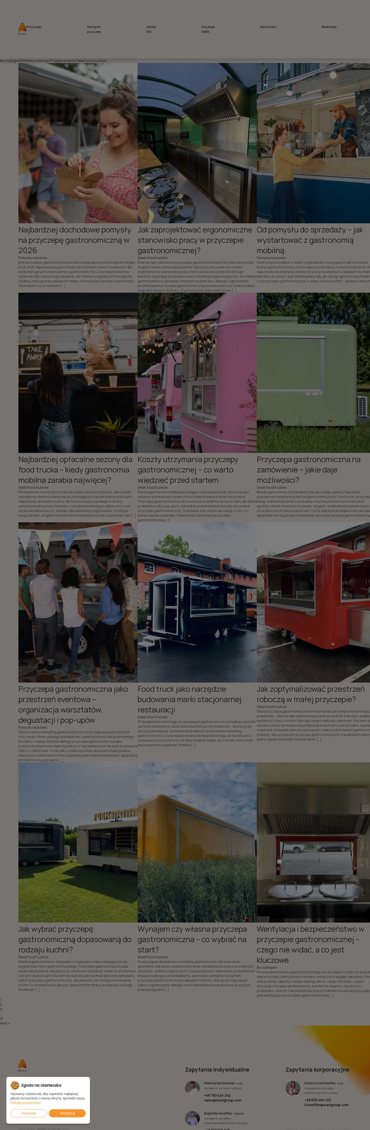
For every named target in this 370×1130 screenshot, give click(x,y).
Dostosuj (29, 1113)
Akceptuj (67, 1113)
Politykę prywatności (26, 1103)
